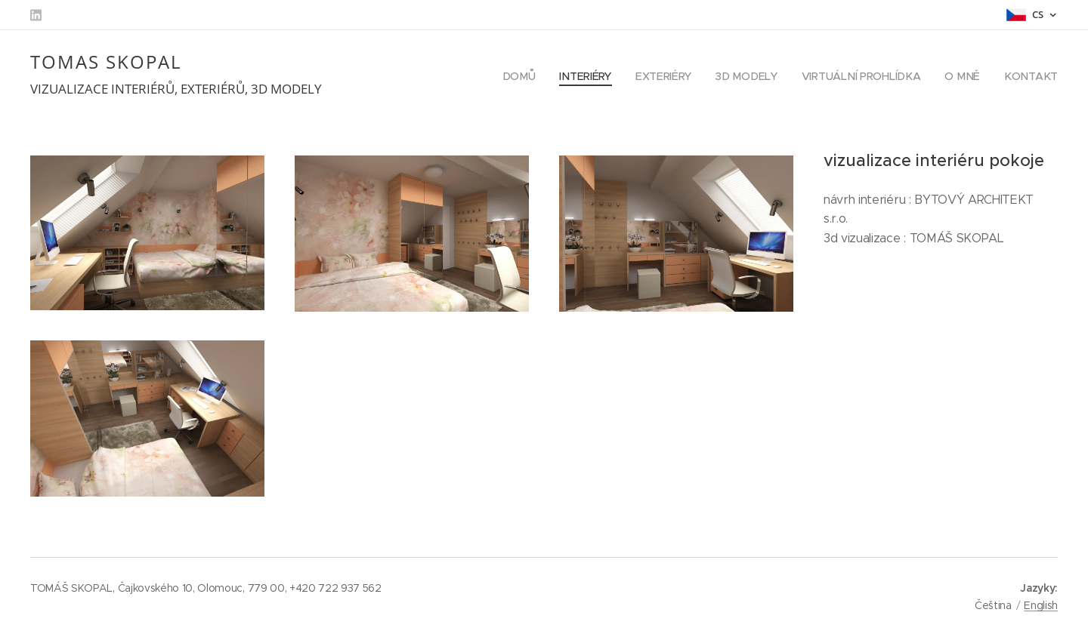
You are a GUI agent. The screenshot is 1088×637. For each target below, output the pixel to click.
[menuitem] (525, 76)
